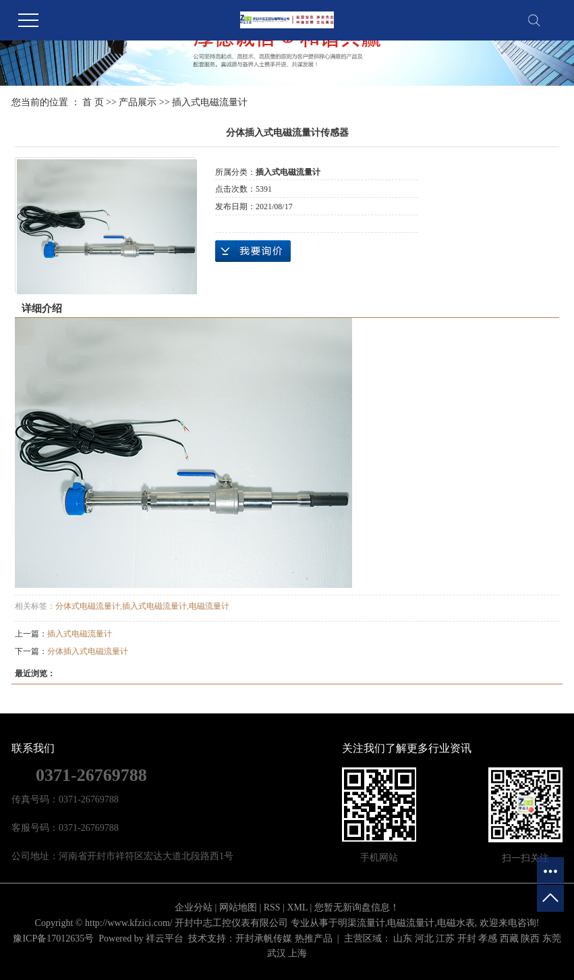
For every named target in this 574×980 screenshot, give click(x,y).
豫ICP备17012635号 (53, 938)
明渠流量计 (361, 923)
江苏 (445, 938)
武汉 (276, 953)
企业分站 (193, 907)
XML (297, 907)
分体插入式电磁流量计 (87, 651)
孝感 (487, 938)
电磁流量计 (209, 606)
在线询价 (253, 251)
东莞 (551, 938)
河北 (424, 938)
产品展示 (137, 102)
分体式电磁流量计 (87, 606)
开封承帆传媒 (263, 938)
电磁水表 (456, 923)
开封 (466, 938)
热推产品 (314, 938)
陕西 (530, 938)
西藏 (509, 938)
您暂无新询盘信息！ (356, 907)
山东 (402, 938)
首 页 (93, 102)
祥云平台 (164, 938)
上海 (297, 953)
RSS (272, 907)
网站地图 (238, 907)
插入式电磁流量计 (210, 102)
